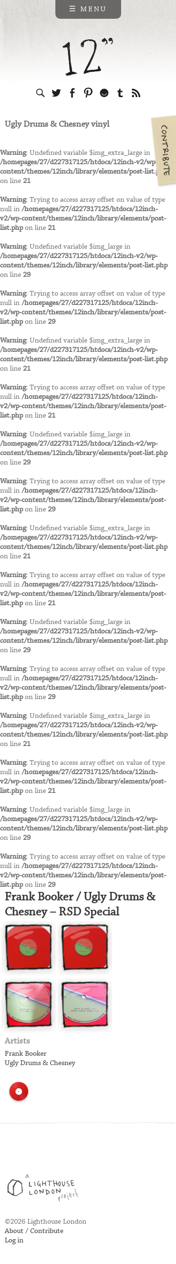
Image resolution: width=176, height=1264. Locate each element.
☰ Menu (88, 9)
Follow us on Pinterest (88, 93)
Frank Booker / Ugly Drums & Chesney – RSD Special (80, 905)
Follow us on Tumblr (120, 93)
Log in (14, 1240)
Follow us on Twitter (56, 93)
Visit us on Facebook (72, 93)
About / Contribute (34, 1231)
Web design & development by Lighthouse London (46, 1189)
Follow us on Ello (104, 93)
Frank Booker (25, 1053)
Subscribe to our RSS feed (136, 93)
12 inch (88, 57)
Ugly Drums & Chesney (40, 1063)
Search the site (40, 93)
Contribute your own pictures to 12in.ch (163, 150)
